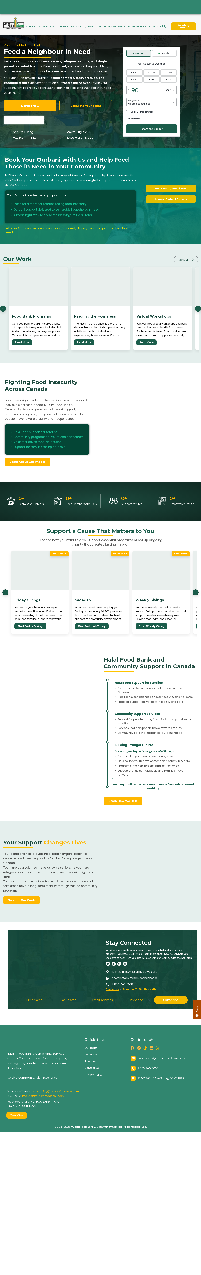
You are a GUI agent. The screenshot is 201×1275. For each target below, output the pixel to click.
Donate (62, 26)
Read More (22, 342)
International (137, 26)
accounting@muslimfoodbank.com (56, 1097)
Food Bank (46, 26)
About (30, 26)
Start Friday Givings (30, 626)
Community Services (111, 26)
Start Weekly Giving (151, 626)
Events (76, 26)
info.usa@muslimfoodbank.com (43, 1101)
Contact (155, 26)
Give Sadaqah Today (92, 626)
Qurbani (89, 26)
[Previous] (3, 309)
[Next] (198, 309)
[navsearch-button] (164, 26)
